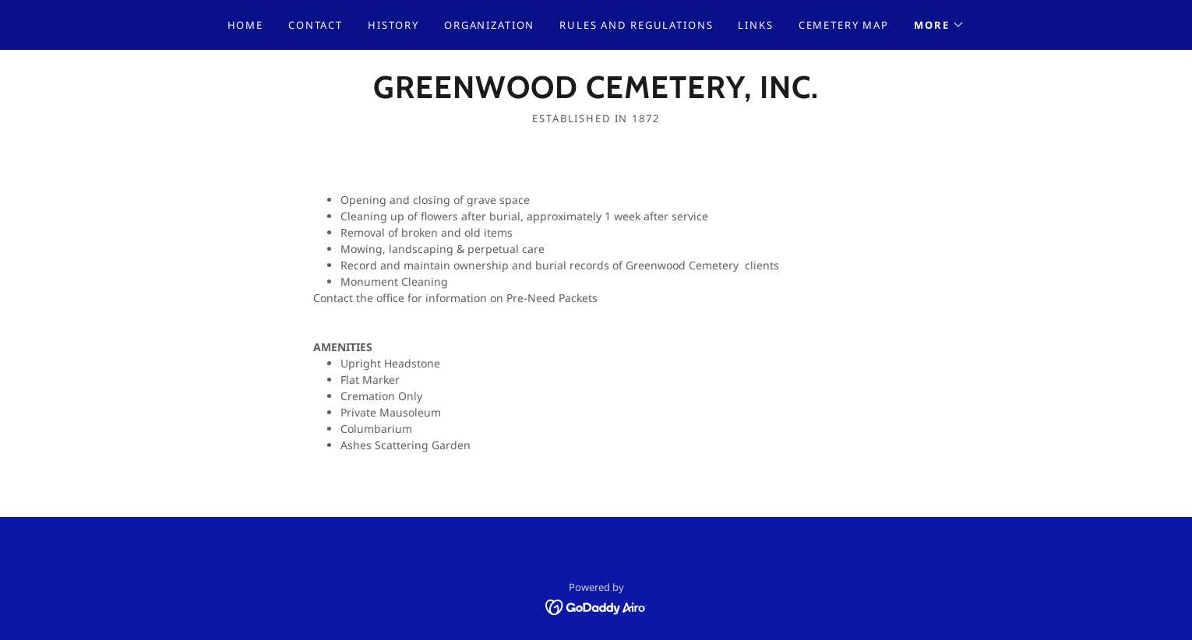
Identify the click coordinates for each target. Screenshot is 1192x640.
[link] (596, 93)
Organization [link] (489, 25)
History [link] (393, 25)
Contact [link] (315, 25)
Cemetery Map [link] (844, 25)
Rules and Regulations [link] (636, 25)
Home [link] (245, 25)
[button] (939, 25)
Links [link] (755, 25)
